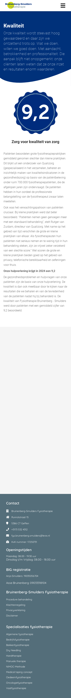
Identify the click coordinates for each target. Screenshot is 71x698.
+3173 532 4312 (19, 529)
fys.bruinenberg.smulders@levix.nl (30, 535)
